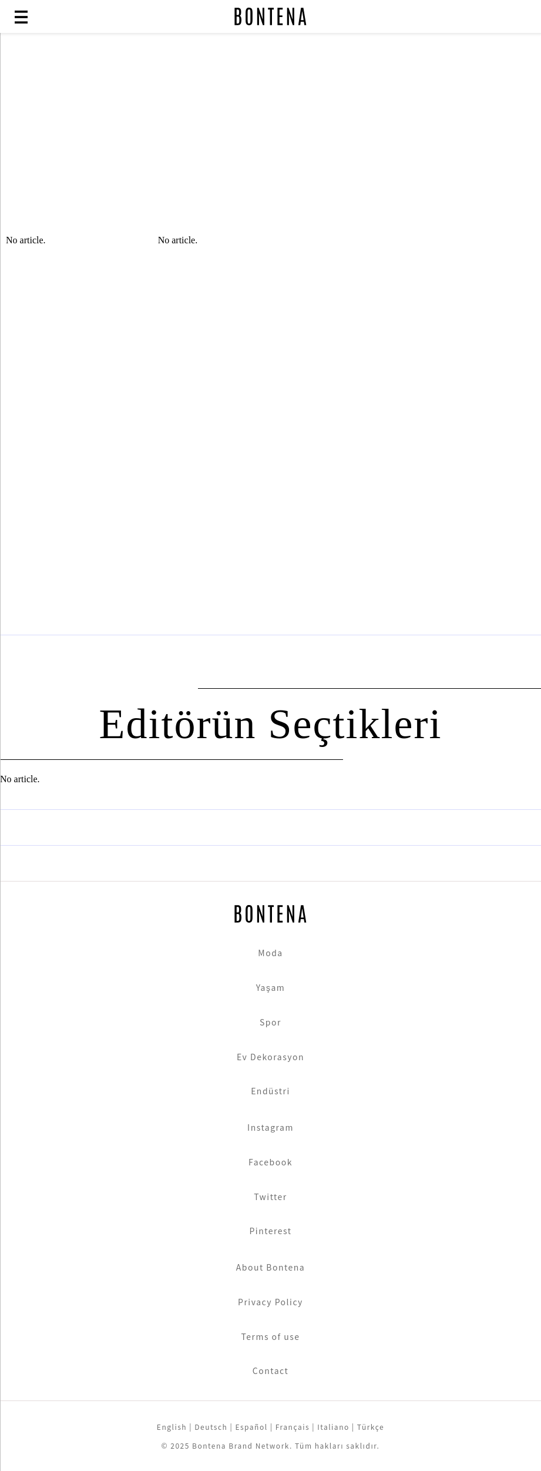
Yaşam (270, 987)
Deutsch (210, 1427)
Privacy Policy (270, 1302)
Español (251, 1427)
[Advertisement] (270, 141)
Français (292, 1427)
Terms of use (270, 1336)
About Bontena (270, 1267)
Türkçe (370, 1427)
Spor (270, 1022)
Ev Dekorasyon (270, 1057)
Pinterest (270, 1231)
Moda (270, 953)
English (172, 1427)
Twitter (270, 1196)
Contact (270, 1370)
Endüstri (270, 1091)
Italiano (333, 1427)
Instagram (270, 1127)
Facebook (270, 1162)
